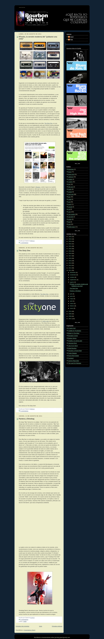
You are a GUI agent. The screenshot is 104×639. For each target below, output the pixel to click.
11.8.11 (32, 617)
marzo (72, 303)
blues (69, 172)
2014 (70, 263)
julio (71, 294)
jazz (69, 197)
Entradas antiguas (57, 626)
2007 (70, 318)
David (71, 37)
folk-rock (70, 187)
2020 (70, 248)
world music (71, 227)
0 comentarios (24, 411)
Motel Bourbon (72, 348)
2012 (70, 268)
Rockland (71, 358)
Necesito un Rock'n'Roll (75, 350)
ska (69, 222)
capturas (70, 177)
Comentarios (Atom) (29, 630)
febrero (72, 306)
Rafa (71, 39)
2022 (70, 244)
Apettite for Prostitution (74, 330)
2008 (70, 316)
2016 (70, 258)
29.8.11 (32, 241)
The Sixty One (48, 123)
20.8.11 (32, 409)
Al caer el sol (71, 328)
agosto (72, 282)
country (70, 182)
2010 (70, 311)
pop (69, 202)
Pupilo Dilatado (72, 353)
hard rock (71, 194)
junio (71, 296)
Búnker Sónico (72, 338)
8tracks (38, 187)
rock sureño (71, 214)
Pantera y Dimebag (26, 419)
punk (69, 204)
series (70, 219)
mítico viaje (45, 321)
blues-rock (71, 174)
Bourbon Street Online (22, 7)
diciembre (73, 272)
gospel (70, 192)
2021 (70, 246)
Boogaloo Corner (73, 335)
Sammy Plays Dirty (73, 361)
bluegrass (71, 169)
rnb (69, 209)
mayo (72, 298)
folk (69, 184)
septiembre (73, 279)
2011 (70, 270)
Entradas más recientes (22, 626)
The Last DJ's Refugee (74, 363)
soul (69, 224)
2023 (70, 241)
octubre (72, 277)
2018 (70, 253)
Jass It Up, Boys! (73, 345)
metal (24, 621)
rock (69, 212)
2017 (70, 256)
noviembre (73, 275)
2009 (70, 314)
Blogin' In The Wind (73, 333)
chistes (70, 179)
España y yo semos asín (75, 341)
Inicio (40, 626)
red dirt (70, 207)
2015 (70, 260)
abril (71, 301)
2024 (70, 239)
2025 (70, 236)
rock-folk (70, 217)
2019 (70, 251)
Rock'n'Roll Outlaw (73, 355)
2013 (70, 265)
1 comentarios (24, 243)
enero (72, 308)
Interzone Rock (72, 343)
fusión (70, 189)
